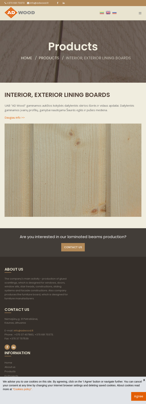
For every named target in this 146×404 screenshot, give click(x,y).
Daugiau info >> (15, 117)
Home (26, 58)
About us (10, 367)
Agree (138, 396)
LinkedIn (13, 347)
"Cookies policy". (22, 389)
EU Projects (11, 376)
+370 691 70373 (15, 3)
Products (49, 58)
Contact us (73, 247)
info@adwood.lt (37, 3)
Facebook (7, 347)
